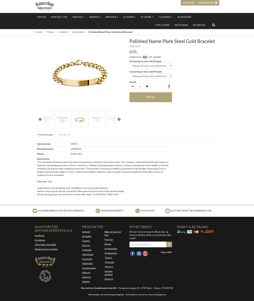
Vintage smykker (108, 273)
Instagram (40, 240)
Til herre (147, 17)
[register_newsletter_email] (169, 244)
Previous (40, 119)
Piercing (108, 239)
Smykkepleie (110, 248)
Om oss (41, 17)
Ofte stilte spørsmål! (45, 244)
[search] (213, 24)
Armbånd (63, 32)
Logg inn (188, 2)
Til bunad (165, 17)
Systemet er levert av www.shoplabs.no (146, 294)
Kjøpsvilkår (166, 252)
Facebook (39, 235)
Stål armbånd (78, 32)
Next (119, 119)
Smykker (111, 17)
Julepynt (86, 277)
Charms (86, 240)
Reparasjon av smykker (46, 249)
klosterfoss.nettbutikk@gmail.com (191, 211)
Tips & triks (162, 25)
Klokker (86, 281)
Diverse (86, 245)
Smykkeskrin (110, 253)
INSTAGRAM (181, 25)
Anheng (86, 231)
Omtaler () (64, 134)
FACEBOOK (199, 25)
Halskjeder (87, 263)
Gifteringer (87, 254)
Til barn (129, 17)
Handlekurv (207, 2)
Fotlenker (87, 249)
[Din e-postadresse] (147, 244)
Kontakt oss (59, 17)
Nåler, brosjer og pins (112, 233)
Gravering (87, 259)
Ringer (107, 244)
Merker (95, 17)
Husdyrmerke (89, 268)
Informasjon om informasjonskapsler (106, 294)
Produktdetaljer (45, 134)
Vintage (78, 17)
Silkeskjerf (184, 17)
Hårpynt (86, 272)
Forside (38, 32)
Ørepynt (108, 279)
